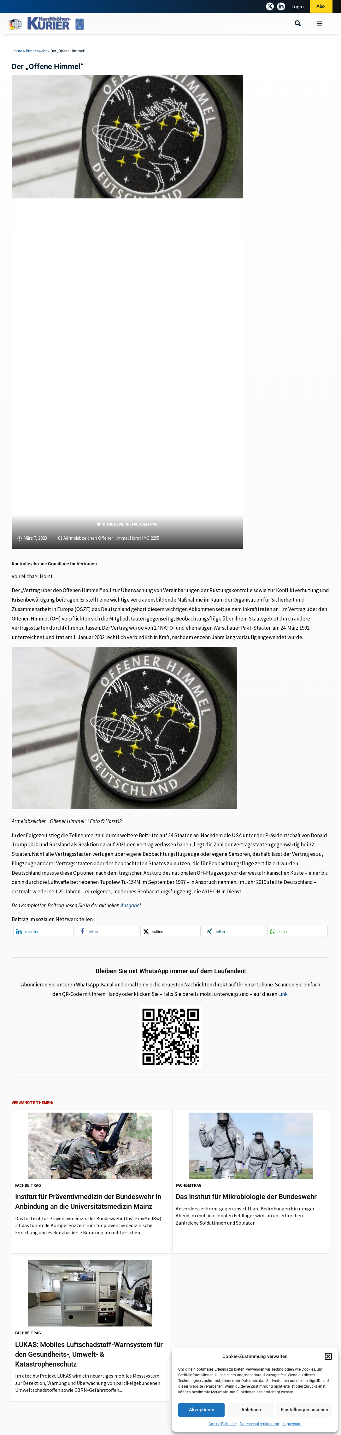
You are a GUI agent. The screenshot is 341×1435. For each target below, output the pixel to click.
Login (297, 6)
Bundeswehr (36, 51)
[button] (328, 1356)
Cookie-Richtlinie (223, 1424)
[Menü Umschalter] (319, 23)
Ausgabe (130, 905)
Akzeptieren (201, 1410)
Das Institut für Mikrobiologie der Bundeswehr (246, 1197)
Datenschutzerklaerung (259, 1424)
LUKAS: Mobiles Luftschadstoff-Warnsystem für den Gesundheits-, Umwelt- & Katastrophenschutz (89, 1354)
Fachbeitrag (145, 524)
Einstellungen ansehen (304, 1410)
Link (283, 994)
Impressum (292, 1424)
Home (17, 51)
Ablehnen (251, 1410)
